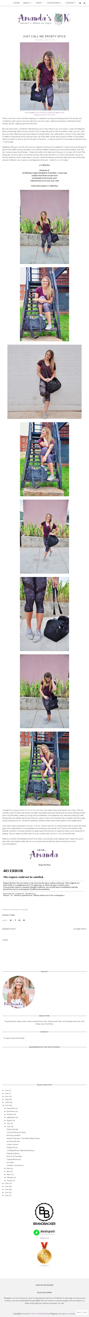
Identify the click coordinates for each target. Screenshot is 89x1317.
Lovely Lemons (12, 1144)
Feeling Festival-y (13, 1153)
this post (58, 160)
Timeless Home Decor (15, 1165)
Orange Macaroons (14, 1159)
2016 (7, 1183)
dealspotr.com (44, 1238)
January (10, 1180)
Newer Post (9, 929)
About (27, 3)
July (8, 1123)
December (11, 1108)
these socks (57, 834)
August (9, 1120)
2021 (7, 1093)
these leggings (14, 810)
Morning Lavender (13, 1135)
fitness (12, 915)
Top (26, 112)
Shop (40, 3)
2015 (7, 1186)
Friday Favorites (12, 1129)
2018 (7, 1102)
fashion (5, 915)
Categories (54, 3)
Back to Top (82, 1312)
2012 (7, 1195)
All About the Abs (13, 1141)
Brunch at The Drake (14, 1156)
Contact (71, 3)
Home (17, 3)
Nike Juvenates (35, 826)
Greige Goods (12, 1147)
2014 (7, 1189)
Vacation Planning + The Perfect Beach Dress (23, 1138)
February (10, 1177)
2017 (7, 1105)
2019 (7, 1099)
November (11, 1111)
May (8, 1168)
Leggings (50, 112)
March (9, 1174)
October (10, 1114)
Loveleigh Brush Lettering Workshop (20, 1150)
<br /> (43, 882)
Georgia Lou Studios (67, 1314)
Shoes (43, 115)
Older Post (80, 929)
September (11, 1117)
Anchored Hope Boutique (34, 810)
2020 (7, 1096)
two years (10, 1162)
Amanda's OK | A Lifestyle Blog (35, 1314)
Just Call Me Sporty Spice (16, 1132)
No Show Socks (50, 115)
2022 (7, 1090)
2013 (7, 1192)
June (9, 1126)
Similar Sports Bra (40, 112)
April (9, 1171)
